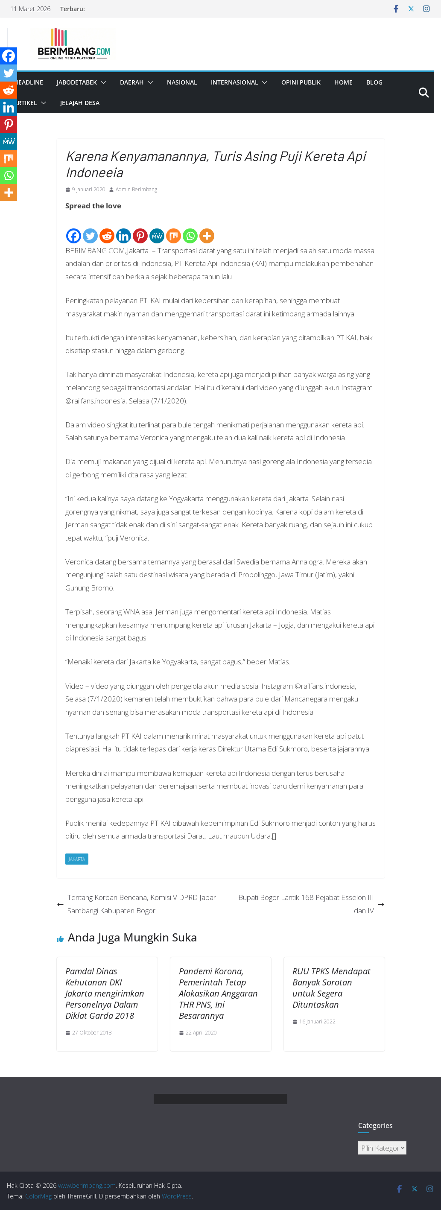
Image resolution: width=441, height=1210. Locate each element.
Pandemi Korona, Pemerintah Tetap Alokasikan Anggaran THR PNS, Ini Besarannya (218, 993)
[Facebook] (73, 228)
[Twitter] (90, 228)
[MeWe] (156, 228)
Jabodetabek (77, 82)
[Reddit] (106, 228)
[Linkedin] (123, 228)
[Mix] (173, 228)
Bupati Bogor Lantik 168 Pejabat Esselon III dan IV (311, 903)
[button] (101, 82)
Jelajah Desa (79, 103)
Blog (374, 82)
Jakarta (77, 859)
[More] (206, 228)
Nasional (182, 82)
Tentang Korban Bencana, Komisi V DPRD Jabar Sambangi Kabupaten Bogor (136, 903)
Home (343, 82)
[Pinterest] (140, 228)
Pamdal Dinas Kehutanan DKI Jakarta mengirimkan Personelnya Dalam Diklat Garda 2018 (104, 993)
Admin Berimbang (136, 189)
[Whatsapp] (190, 228)
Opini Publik (301, 82)
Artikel (25, 103)
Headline (28, 82)
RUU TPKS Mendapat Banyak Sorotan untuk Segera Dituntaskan (331, 987)
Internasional (234, 82)
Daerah (132, 82)
